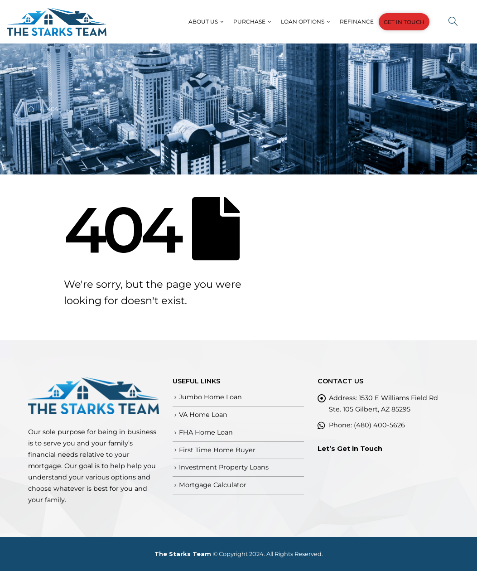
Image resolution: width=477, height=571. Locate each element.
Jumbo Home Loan (210, 397)
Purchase (249, 21)
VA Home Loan (203, 415)
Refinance (357, 21)
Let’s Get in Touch (350, 449)
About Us (203, 21)
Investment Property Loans (224, 467)
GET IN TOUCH (404, 22)
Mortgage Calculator (212, 485)
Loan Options (302, 21)
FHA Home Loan (206, 432)
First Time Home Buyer (217, 450)
